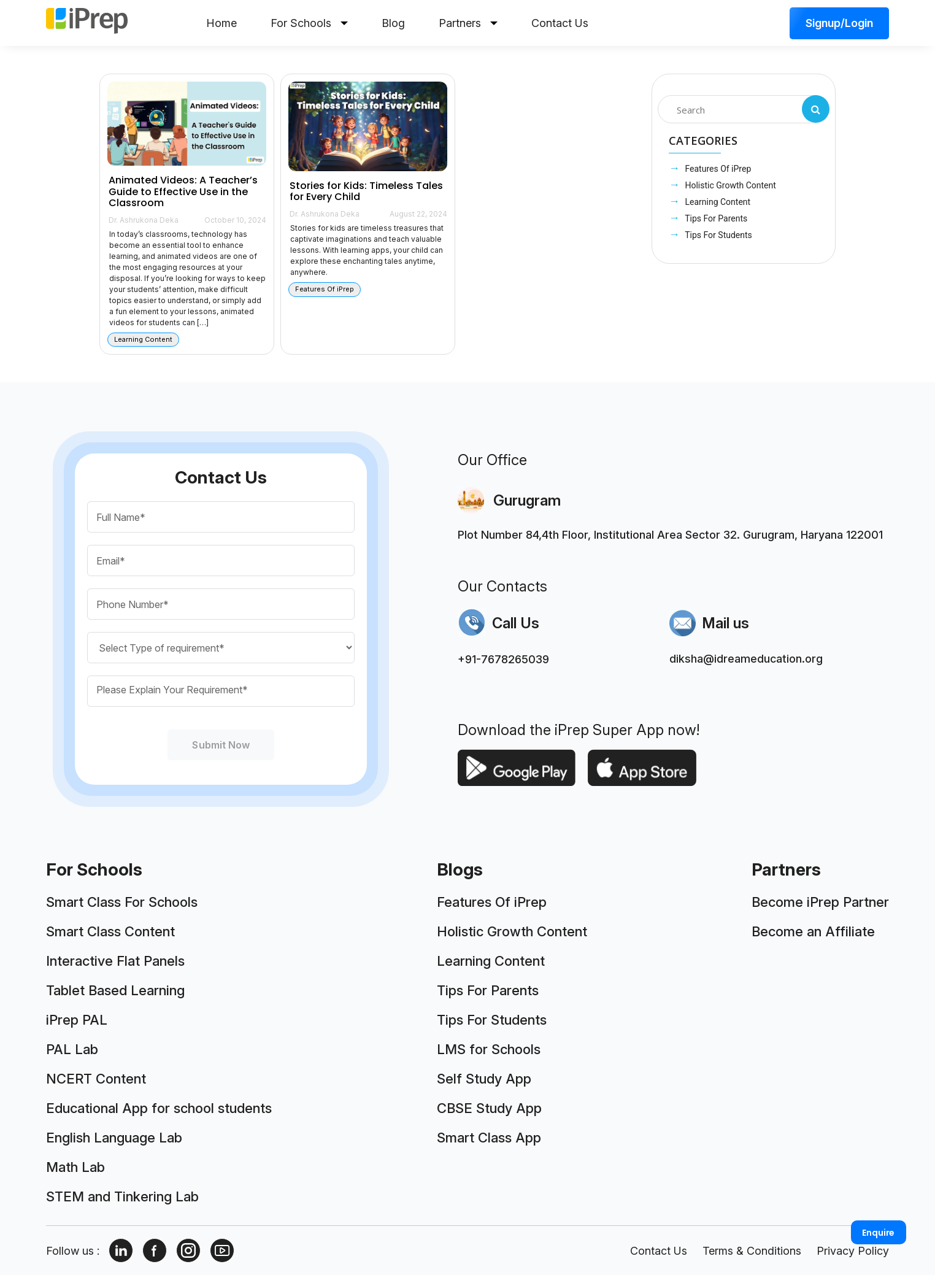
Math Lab (75, 1167)
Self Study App (484, 1079)
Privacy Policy (853, 1250)
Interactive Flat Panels (115, 961)
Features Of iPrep (717, 169)
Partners (468, 23)
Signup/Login (839, 23)
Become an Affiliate (813, 931)
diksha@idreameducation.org (746, 658)
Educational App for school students (159, 1108)
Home (221, 23)
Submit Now (221, 745)
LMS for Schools (489, 1049)
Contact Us (559, 23)
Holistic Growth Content (729, 185)
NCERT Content (96, 1079)
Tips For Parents (715, 218)
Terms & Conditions (751, 1250)
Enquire (878, 1233)
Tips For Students (717, 235)
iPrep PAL (76, 1020)
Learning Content (716, 202)
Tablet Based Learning (115, 990)
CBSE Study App (489, 1108)
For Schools (309, 23)
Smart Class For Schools (122, 902)
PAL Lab (72, 1049)
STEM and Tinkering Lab (122, 1196)
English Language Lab (114, 1138)
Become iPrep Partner (820, 902)
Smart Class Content (110, 931)
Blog (393, 23)
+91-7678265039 (503, 659)
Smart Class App (489, 1138)
